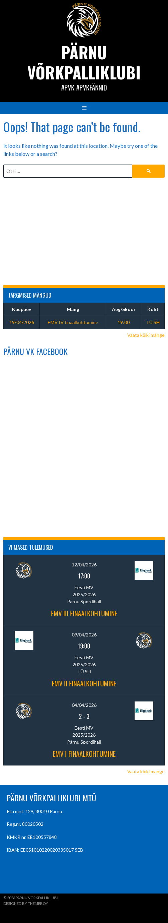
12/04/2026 (84, 564)
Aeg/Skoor (124, 309)
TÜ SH (153, 322)
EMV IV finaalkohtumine (73, 322)
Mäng (73, 309)
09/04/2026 (84, 634)
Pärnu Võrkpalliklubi (84, 62)
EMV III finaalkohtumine (84, 613)
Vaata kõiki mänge (146, 335)
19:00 (124, 322)
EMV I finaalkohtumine (84, 754)
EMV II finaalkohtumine (84, 683)
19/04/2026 (21, 322)
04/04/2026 (84, 705)
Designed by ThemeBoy (25, 903)
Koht (153, 309)
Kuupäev (21, 309)
